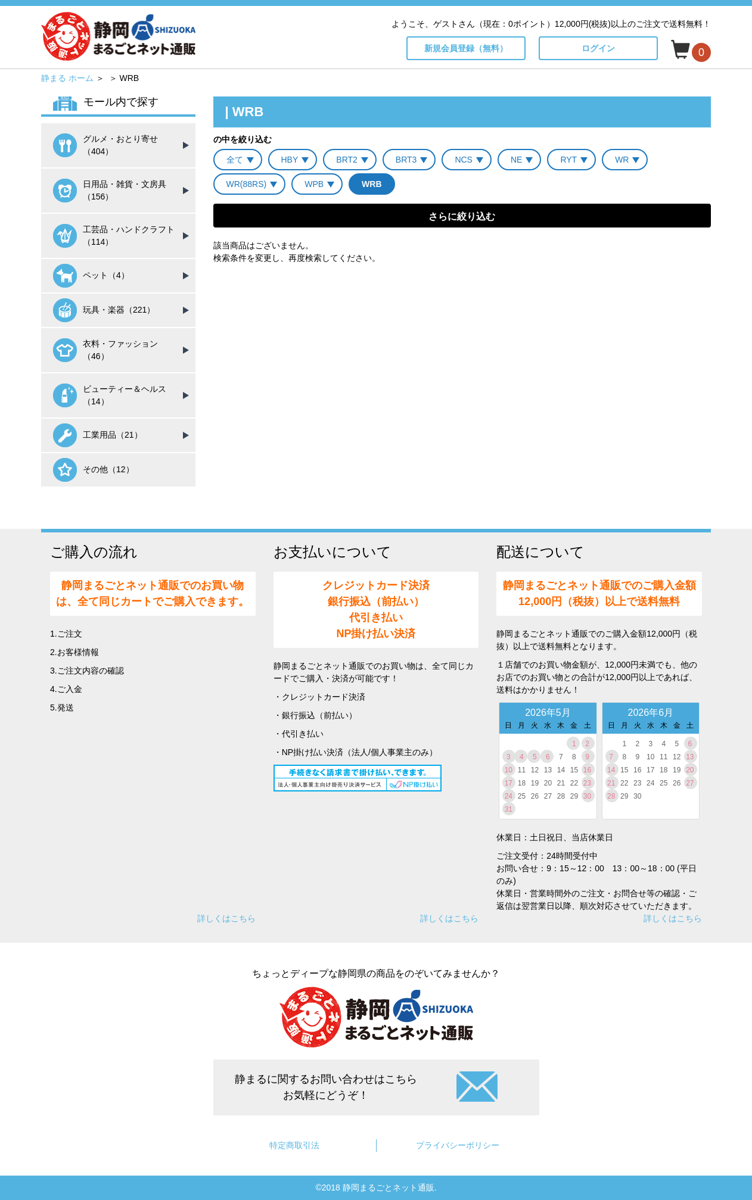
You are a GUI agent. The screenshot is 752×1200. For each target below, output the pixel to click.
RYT (568, 159)
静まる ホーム (67, 78)
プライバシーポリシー (457, 1145)
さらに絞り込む (461, 216)
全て (234, 159)
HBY (290, 159)
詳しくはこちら (226, 918)
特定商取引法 (294, 1145)
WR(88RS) (246, 184)
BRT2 (347, 159)
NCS (464, 159)
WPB (314, 184)
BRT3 (406, 159)
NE (516, 159)
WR (622, 159)
